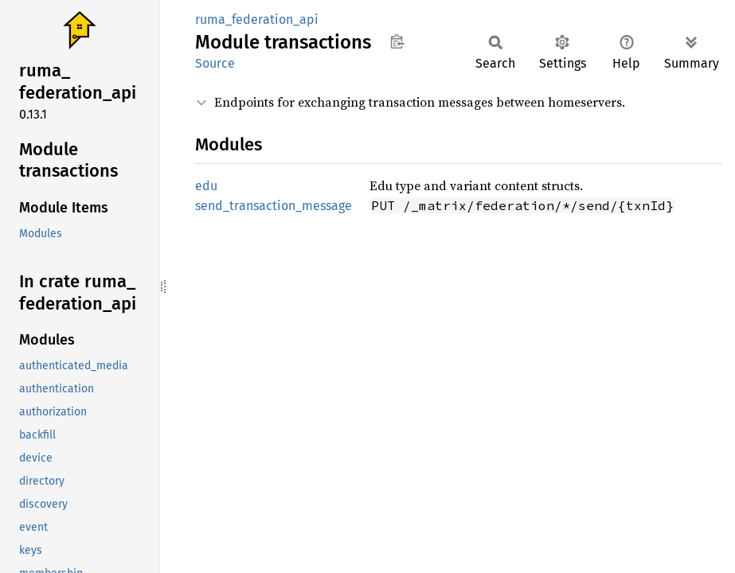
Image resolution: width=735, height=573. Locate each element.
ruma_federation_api (257, 19)
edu (206, 185)
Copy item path (397, 41)
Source (215, 63)
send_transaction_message (273, 205)
